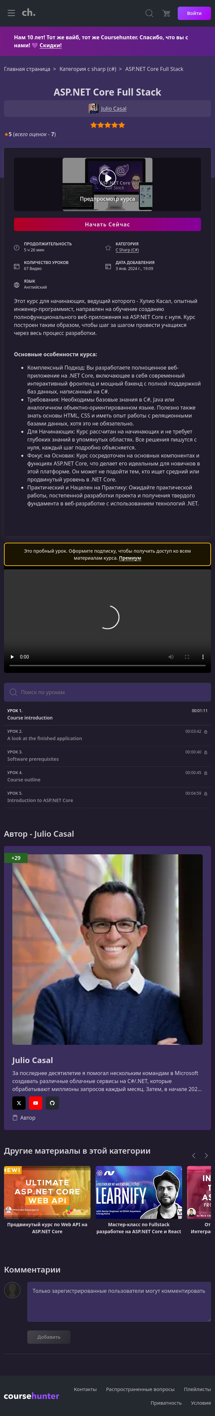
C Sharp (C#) (126, 250)
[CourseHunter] (28, 13)
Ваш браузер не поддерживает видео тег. (107, 621)
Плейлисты (197, 1389)
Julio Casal (32, 1060)
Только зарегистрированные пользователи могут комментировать (119, 1302)
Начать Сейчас (107, 224)
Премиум (130, 558)
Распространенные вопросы (140, 1389)
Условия (201, 1402)
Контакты (85, 1389)
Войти (194, 13)
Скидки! (51, 45)
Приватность (166, 1402)
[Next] (206, 1155)
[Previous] (193, 1155)
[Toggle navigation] (11, 13)
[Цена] (166, 13)
